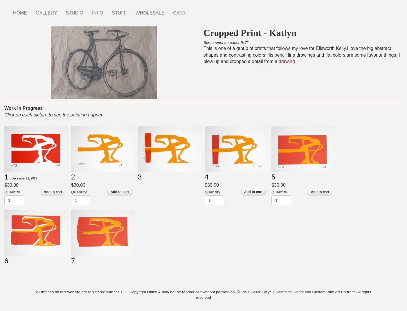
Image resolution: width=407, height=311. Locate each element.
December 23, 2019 (24, 178)
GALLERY (46, 12)
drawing (287, 61)
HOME (20, 12)
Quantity (12, 192)
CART (179, 12)
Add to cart (53, 192)
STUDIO (74, 12)
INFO (97, 12)
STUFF (119, 12)
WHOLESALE (150, 12)
